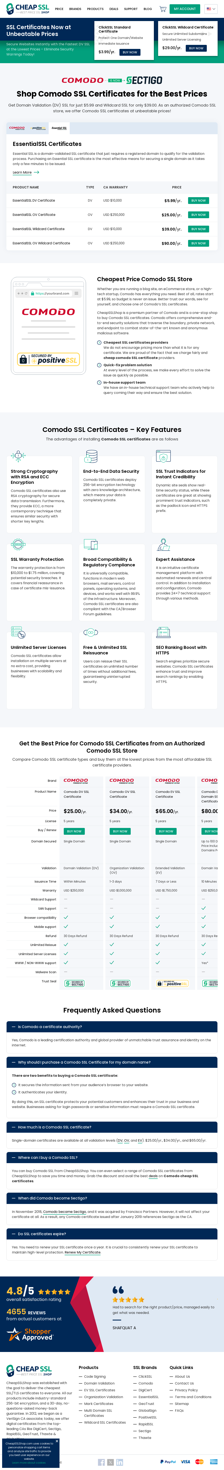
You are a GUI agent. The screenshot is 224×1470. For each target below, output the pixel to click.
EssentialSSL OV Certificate (34, 214)
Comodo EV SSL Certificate (168, 794)
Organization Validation (103, 1397)
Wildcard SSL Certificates (105, 1422)
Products (95, 9)
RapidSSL (146, 1424)
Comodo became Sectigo (64, 1211)
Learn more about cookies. (29, 1462)
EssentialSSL (149, 1397)
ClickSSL (145, 1376)
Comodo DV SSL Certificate (76, 794)
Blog (148, 9)
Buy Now (130, 52)
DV (120, 1140)
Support (131, 9)
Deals (113, 9)
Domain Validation (99, 1383)
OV (126, 1140)
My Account (185, 9)
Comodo (146, 1383)
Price (59, 9)
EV (140, 1140)
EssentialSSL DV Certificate (34, 200)
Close (57, 1441)
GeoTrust (146, 1403)
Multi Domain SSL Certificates (98, 1413)
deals (153, 1176)
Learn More (22, 172)
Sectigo (145, 1431)
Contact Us (184, 1383)
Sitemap (182, 1403)
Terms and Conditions (193, 1397)
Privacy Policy (186, 1390)
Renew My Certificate (83, 1252)
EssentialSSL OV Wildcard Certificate (41, 243)
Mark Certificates (98, 1403)
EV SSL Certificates (99, 1390)
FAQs (179, 1410)
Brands (75, 9)
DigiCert (145, 1390)
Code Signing (95, 1376)
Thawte (145, 1437)
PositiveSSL (148, 1417)
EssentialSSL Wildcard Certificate (39, 229)
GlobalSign (147, 1410)
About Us (182, 1376)
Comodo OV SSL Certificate (122, 794)
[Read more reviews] (30, 1339)
